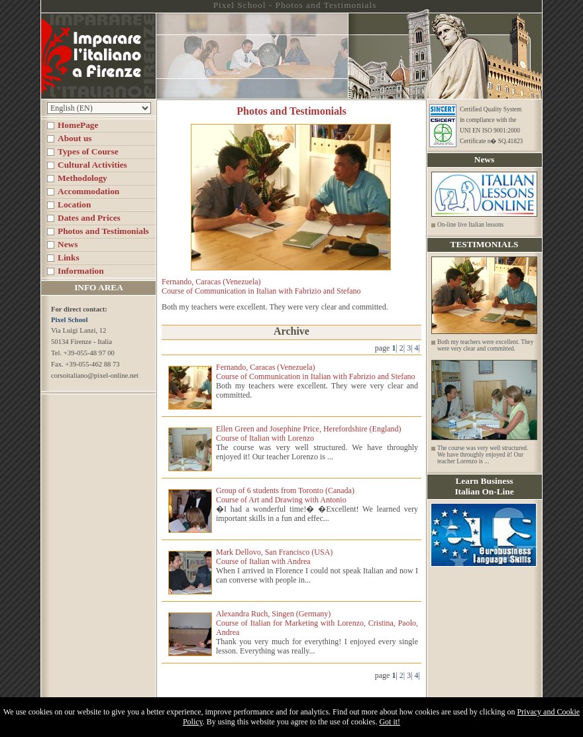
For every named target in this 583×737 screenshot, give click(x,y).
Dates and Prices (89, 218)
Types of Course (88, 151)
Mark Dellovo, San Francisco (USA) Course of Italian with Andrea (274, 556)
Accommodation (88, 191)
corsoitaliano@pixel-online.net (94, 375)
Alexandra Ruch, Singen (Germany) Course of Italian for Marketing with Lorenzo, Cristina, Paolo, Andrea (317, 623)
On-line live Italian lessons (470, 224)
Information (81, 271)
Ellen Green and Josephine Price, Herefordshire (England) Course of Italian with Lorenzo (308, 433)
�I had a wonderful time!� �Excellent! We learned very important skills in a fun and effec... (317, 513)
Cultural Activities (92, 165)
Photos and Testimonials (103, 231)
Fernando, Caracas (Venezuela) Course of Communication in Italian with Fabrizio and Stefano (315, 372)
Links (69, 257)
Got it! (389, 721)
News (68, 244)
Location (74, 204)
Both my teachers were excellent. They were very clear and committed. (485, 345)
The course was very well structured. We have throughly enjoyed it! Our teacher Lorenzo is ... (317, 452)
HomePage (78, 125)
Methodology (82, 178)
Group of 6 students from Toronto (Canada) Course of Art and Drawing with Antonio (285, 495)
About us (74, 138)
